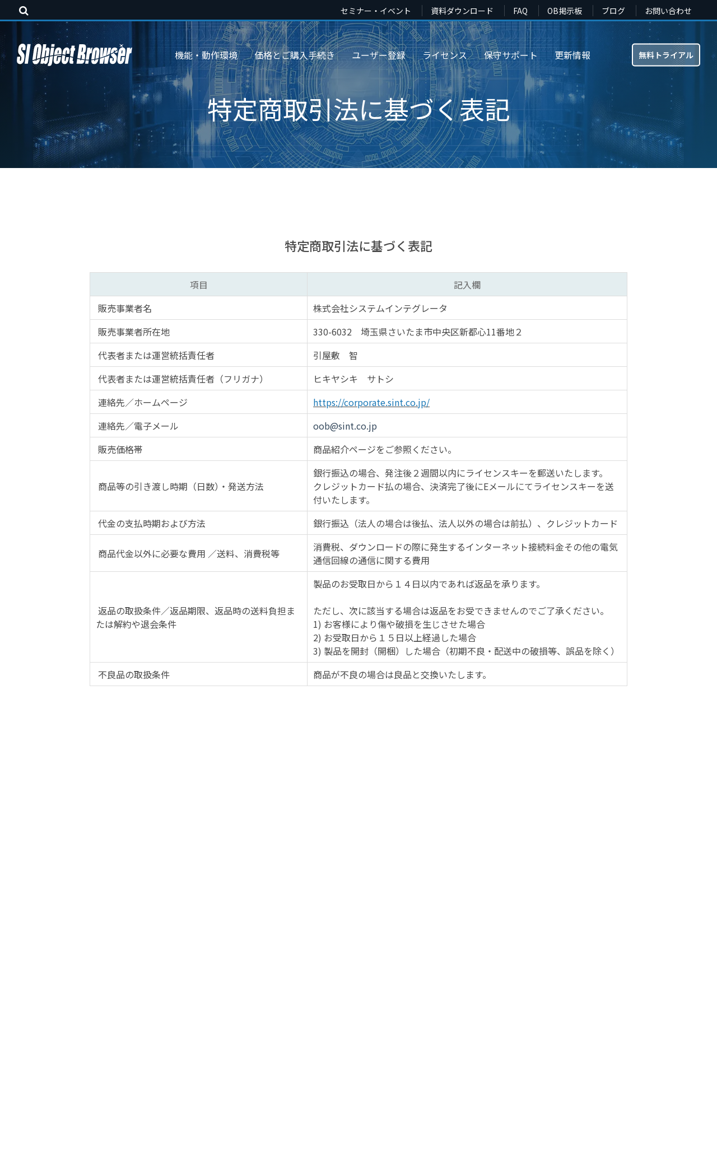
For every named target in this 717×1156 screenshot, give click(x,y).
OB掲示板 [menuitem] (564, 10)
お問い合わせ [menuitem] (668, 10)
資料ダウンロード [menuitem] (462, 10)
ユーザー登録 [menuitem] (379, 55)
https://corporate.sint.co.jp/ (371, 402)
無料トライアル (666, 54)
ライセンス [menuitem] (444, 55)
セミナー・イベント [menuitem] (376, 10)
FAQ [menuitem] (520, 10)
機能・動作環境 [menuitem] (206, 55)
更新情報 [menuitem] (572, 55)
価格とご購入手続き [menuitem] (294, 55)
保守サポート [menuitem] (511, 55)
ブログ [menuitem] (613, 10)
